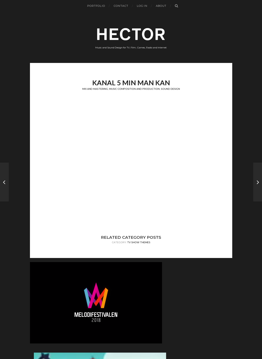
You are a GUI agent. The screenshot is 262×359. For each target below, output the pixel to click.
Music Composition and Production (134, 88)
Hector (137, 342)
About (161, 6)
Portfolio (96, 6)
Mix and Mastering (95, 88)
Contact (121, 6)
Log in (142, 6)
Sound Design (170, 88)
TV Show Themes (138, 242)
